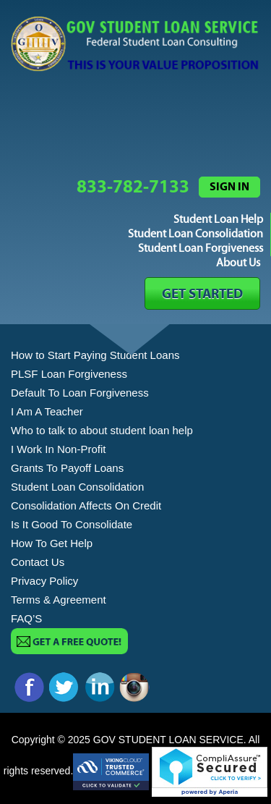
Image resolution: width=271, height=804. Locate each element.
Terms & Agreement (58, 599)
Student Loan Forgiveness (200, 248)
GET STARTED (202, 294)
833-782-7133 (133, 187)
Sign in (229, 186)
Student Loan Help (218, 219)
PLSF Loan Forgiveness (69, 374)
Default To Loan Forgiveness (80, 392)
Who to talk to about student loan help (102, 430)
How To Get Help (52, 543)
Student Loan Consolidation (195, 234)
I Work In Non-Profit (58, 449)
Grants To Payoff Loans (67, 468)
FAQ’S (26, 618)
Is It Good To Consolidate (71, 524)
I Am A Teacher (47, 411)
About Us (238, 263)
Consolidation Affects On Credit (86, 505)
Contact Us (37, 562)
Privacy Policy (44, 581)
